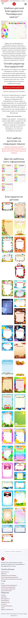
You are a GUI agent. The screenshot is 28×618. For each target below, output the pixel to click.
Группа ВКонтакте (6, 591)
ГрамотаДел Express (15, 1)
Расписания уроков (6, 606)
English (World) (15, 149)
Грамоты (3, 595)
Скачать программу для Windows (14, 91)
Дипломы (4, 597)
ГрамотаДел (5, 1)
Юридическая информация (9, 585)
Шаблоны (4, 574)
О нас (2, 583)
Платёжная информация (8, 587)
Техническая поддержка (8, 589)
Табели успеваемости (7, 609)
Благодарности (5, 599)
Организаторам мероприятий (9, 577)
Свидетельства (5, 602)
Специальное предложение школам (11, 579)
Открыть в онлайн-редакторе (13, 87)
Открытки (4, 604)
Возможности (5, 572)
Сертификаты (5, 600)
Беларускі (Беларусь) (11, 147)
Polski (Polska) (14, 151)
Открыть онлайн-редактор (13, 551)
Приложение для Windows (8, 575)
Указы (3, 608)
